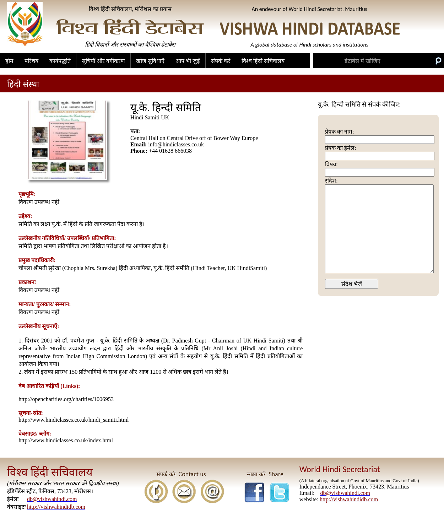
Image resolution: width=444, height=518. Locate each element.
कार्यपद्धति (60, 61)
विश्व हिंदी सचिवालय (263, 61)
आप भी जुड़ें (187, 61)
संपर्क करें (221, 61)
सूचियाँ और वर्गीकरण (103, 61)
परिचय (31, 61)
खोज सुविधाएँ (150, 61)
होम (9, 61)
